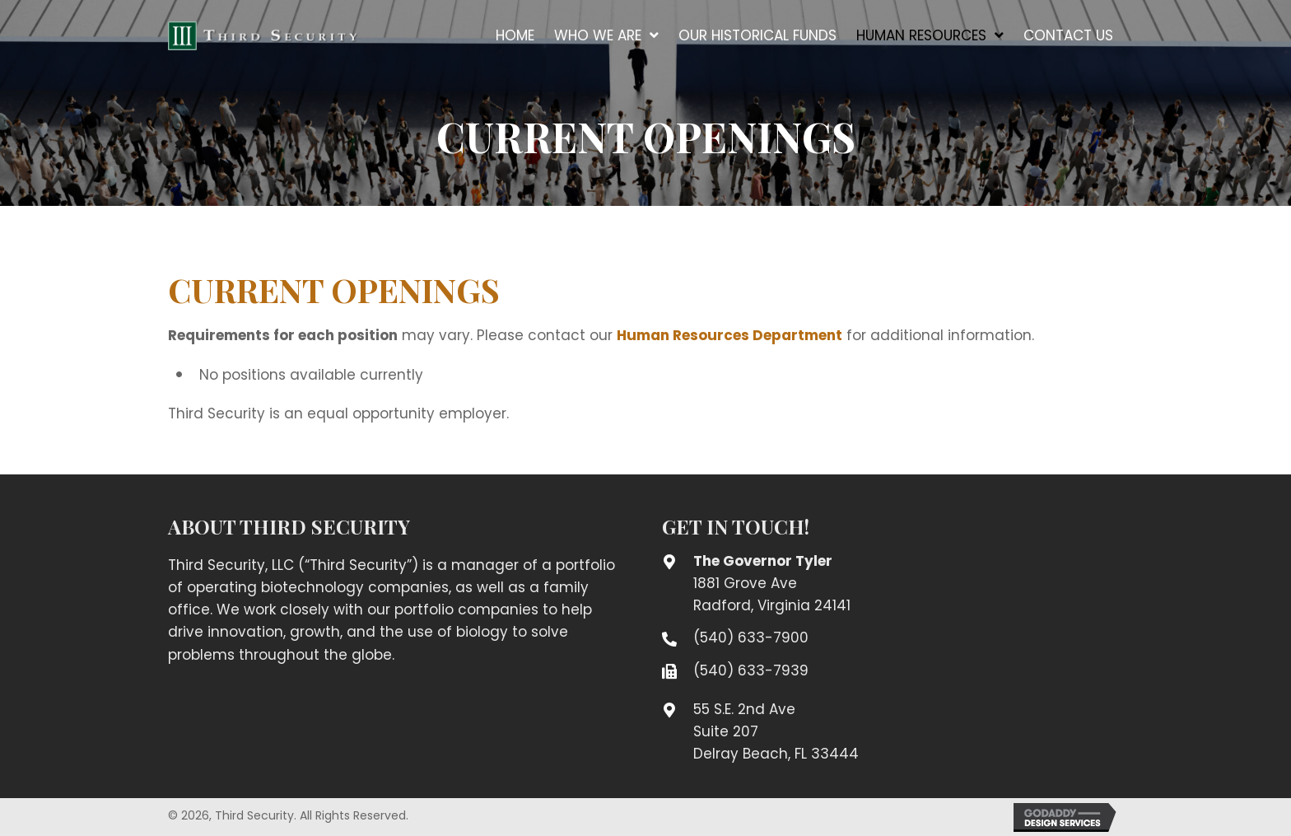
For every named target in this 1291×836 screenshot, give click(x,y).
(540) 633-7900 (751, 637)
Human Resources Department (729, 335)
